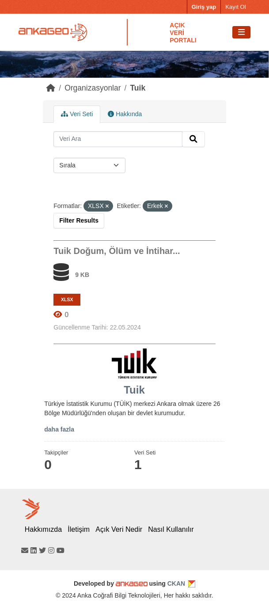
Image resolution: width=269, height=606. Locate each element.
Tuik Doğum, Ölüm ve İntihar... (116, 251)
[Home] (50, 87)
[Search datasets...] (117, 139)
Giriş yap (204, 7)
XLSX (67, 299)
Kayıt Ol (235, 7)
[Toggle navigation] (241, 32)
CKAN (176, 583)
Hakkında (125, 113)
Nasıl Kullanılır (170, 529)
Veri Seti (77, 113)
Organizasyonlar (92, 87)
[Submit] (193, 139)
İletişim (79, 529)
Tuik (137, 87)
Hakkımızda (43, 529)
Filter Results (79, 220)
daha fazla (59, 429)
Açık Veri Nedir (118, 529)
